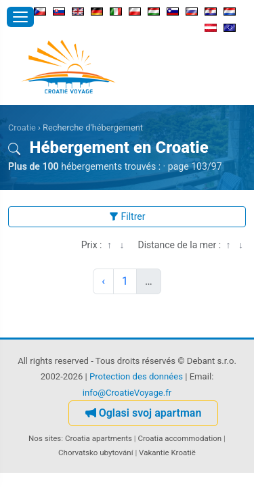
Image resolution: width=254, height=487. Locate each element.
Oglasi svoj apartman (143, 413)
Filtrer (127, 216)
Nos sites (44, 438)
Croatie (22, 127)
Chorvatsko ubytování (95, 452)
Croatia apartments (98, 438)
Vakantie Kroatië (167, 452)
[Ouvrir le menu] (20, 17)
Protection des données (136, 376)
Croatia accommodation (179, 438)
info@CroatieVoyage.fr (127, 393)
